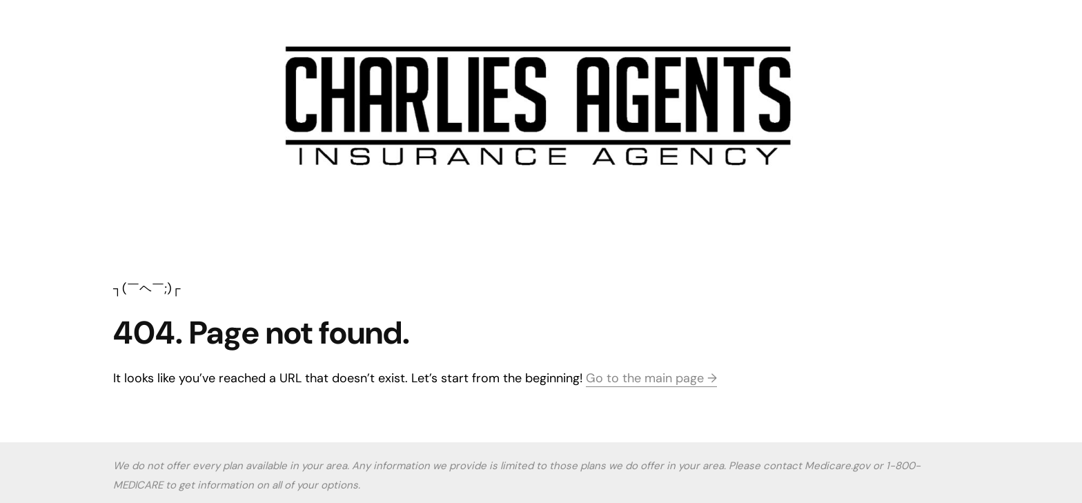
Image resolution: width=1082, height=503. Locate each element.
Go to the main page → (651, 378)
